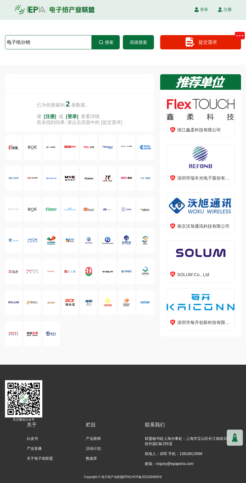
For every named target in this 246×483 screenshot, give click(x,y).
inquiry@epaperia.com (174, 464)
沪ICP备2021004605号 (146, 477)
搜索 (106, 42)
